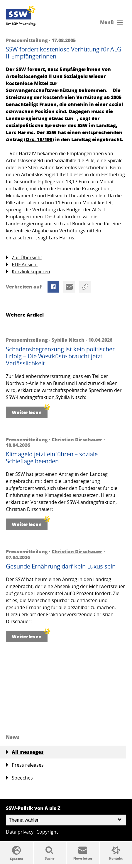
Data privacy (19, 832)
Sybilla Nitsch (68, 340)
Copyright (47, 832)
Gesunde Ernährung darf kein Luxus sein (61, 566)
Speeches (19, 778)
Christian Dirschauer (77, 439)
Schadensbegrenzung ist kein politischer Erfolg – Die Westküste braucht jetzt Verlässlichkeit (60, 356)
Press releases (25, 765)
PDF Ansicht (22, 264)
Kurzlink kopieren (28, 271)
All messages (25, 752)
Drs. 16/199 (39, 139)
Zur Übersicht (24, 257)
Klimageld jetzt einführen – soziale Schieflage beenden (52, 458)
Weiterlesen (30, 411)
